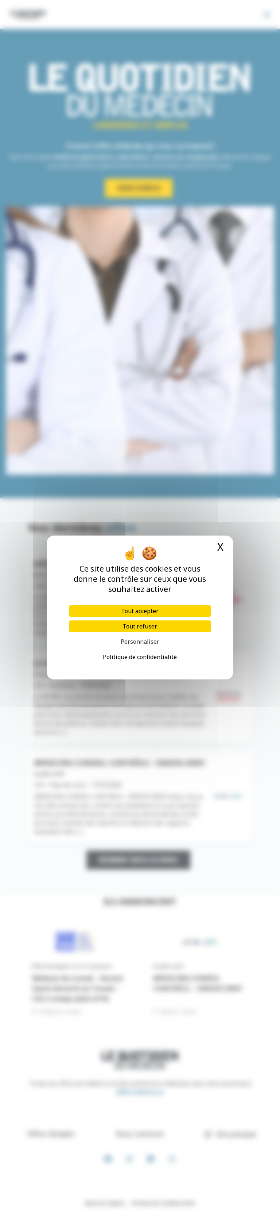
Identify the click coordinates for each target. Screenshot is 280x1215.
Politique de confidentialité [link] (140, 657)
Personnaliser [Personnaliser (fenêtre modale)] (140, 642)
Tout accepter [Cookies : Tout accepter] (140, 611)
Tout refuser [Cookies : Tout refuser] (139, 626)
